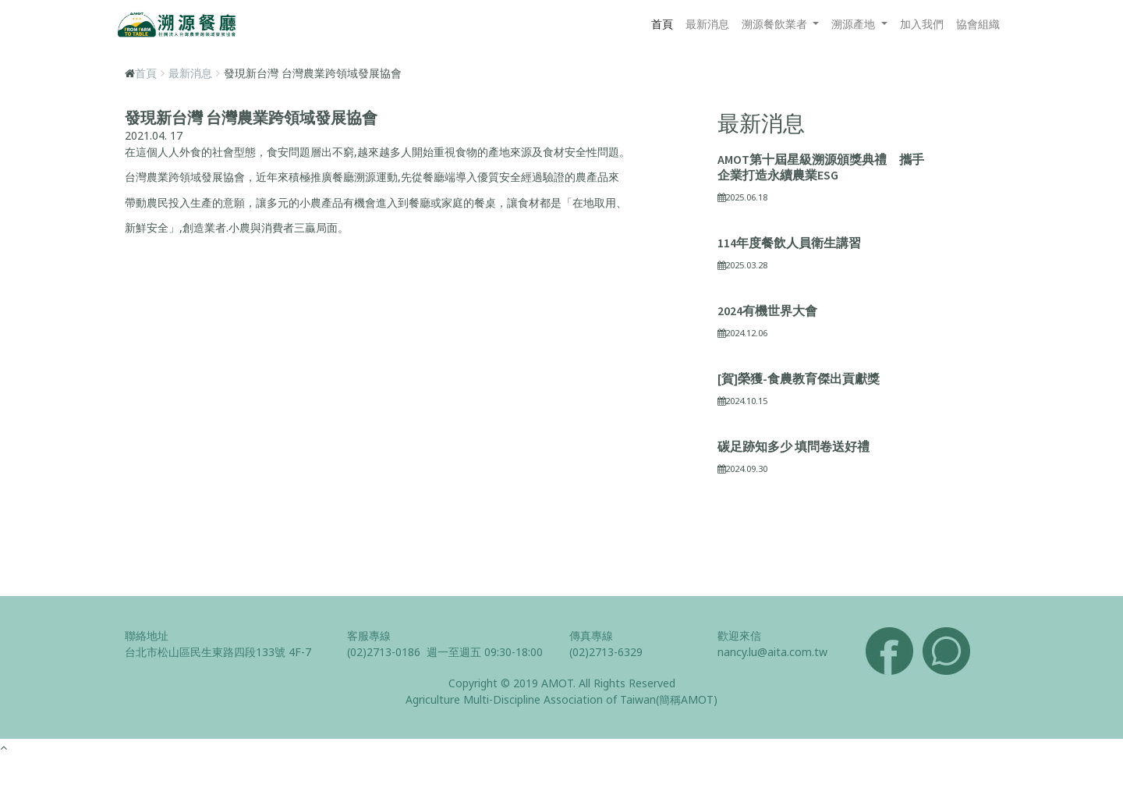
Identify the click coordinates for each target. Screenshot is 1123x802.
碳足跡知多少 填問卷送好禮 (793, 446)
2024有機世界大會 (767, 310)
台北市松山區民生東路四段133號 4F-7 (218, 651)
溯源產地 (854, 23)
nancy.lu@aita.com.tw (772, 651)
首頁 (662, 23)
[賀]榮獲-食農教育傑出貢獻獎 (798, 378)
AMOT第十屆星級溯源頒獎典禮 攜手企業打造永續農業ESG (820, 166)
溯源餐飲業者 (776, 23)
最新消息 (707, 23)
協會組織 (978, 23)
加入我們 (922, 23)
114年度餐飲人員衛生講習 (789, 242)
